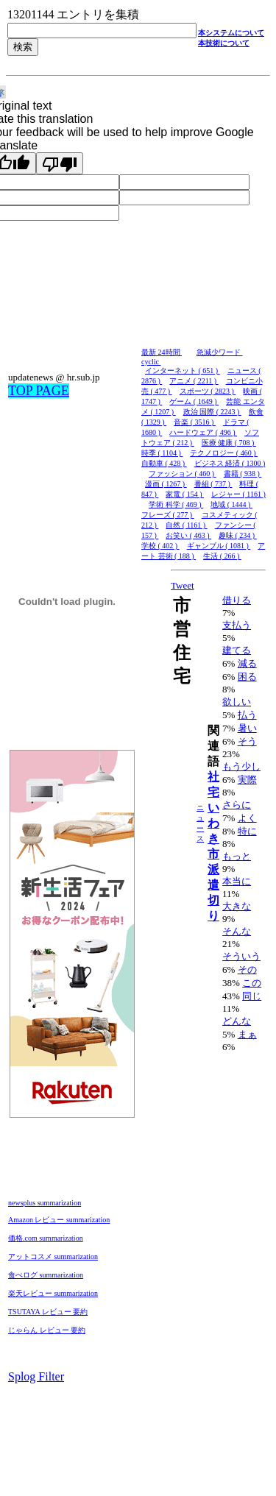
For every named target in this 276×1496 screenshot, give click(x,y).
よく (247, 817)
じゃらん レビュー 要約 (46, 1330)
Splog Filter (36, 1376)
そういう (241, 956)
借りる (236, 600)
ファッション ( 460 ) (182, 473)
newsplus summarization (44, 1203)
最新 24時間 (161, 352)
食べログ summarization (45, 1275)
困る (247, 676)
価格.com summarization (45, 1238)
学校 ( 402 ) (160, 546)
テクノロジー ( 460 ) (224, 453)
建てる (236, 650)
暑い (247, 728)
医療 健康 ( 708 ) (229, 443)
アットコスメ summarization (53, 1256)
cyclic (150, 362)
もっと (236, 856)
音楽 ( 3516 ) (195, 422)
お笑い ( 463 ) (188, 535)
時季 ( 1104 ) (162, 453)
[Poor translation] (59, 163)
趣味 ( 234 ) (238, 535)
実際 (247, 779)
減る (247, 663)
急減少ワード (220, 352)
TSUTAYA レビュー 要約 (48, 1312)
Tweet (182, 585)
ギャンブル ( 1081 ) (219, 546)
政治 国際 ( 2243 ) (212, 412)
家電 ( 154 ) (185, 494)
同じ (251, 996)
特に (247, 831)
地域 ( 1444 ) (231, 504)
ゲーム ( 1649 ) (194, 401)
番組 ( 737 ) (213, 484)
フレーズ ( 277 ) (167, 515)
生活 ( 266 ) (222, 556)
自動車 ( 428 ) (164, 463)
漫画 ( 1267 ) (166, 484)
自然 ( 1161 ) (186, 525)
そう (247, 741)
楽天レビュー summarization (53, 1293)
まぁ (247, 1034)
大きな (236, 906)
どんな (236, 1021)
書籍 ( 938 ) (243, 473)
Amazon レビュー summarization (59, 1220)
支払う (236, 625)
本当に (236, 881)
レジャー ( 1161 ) (238, 494)
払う (247, 714)
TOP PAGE (38, 390)
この (251, 982)
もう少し (241, 766)
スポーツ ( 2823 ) (208, 391)
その (247, 969)
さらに (236, 804)
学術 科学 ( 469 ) (176, 504)
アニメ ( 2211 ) (193, 381)
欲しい (236, 701)
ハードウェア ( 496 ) (203, 432)
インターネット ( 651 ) (182, 370)
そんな (236, 931)
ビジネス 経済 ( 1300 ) (230, 463)
